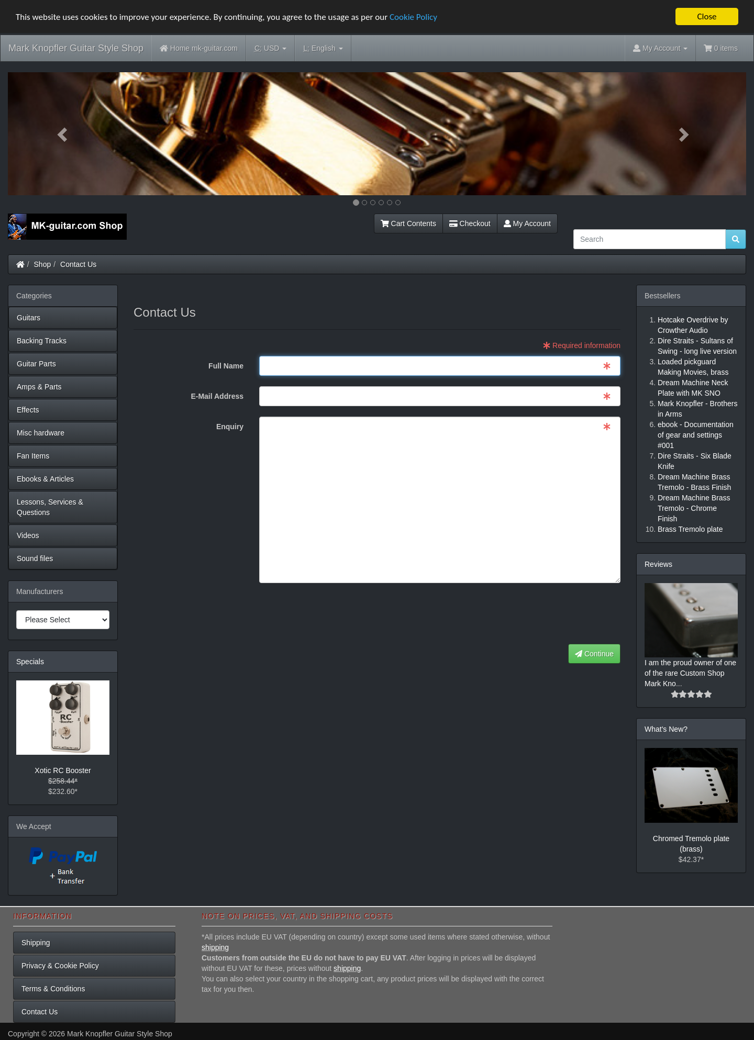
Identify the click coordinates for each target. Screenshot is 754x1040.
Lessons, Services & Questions (50, 507)
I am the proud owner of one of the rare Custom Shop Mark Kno (690, 673)
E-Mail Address (217, 396)
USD (270, 48)
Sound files (35, 558)
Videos (28, 535)
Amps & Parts (39, 387)
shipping (215, 947)
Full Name (225, 366)
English (322, 48)
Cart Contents (408, 223)
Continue (594, 654)
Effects (28, 410)
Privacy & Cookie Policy (60, 965)
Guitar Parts (36, 364)
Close (706, 16)
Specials (30, 661)
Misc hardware (40, 433)
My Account (527, 223)
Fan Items (33, 456)
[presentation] (540, 614)
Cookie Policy (413, 17)
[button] (63, 133)
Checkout (470, 223)
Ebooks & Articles (45, 479)
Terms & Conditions (53, 989)
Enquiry (229, 426)
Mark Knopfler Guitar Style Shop (75, 48)
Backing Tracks (41, 341)
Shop (42, 264)
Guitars (28, 318)
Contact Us (78, 264)
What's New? (666, 729)
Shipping (35, 942)
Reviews (658, 564)
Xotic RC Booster (63, 770)
